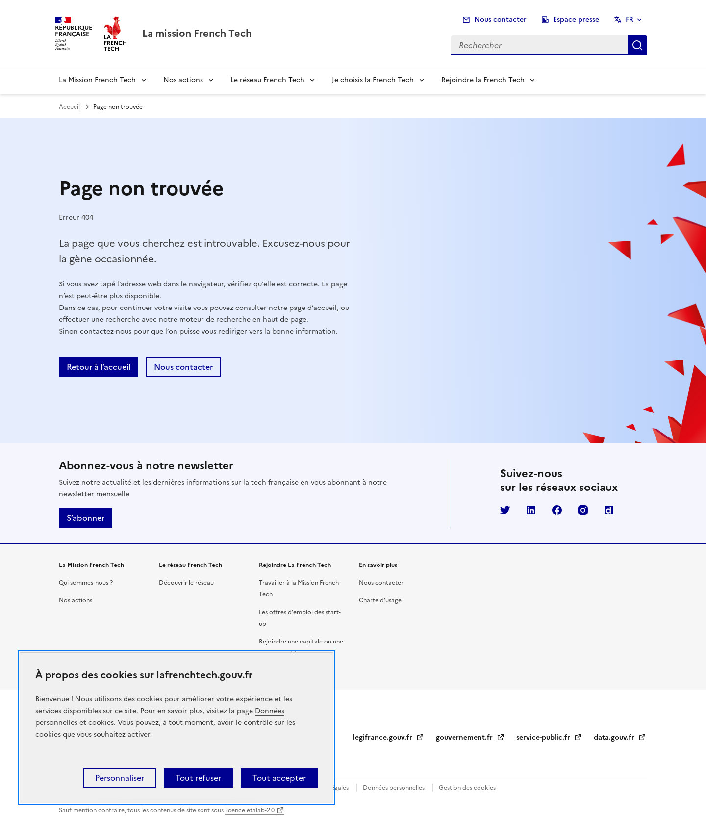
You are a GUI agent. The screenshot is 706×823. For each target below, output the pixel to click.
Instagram (583, 510)
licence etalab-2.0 (250, 810)
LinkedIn (531, 510)
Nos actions (183, 80)
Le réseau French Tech (267, 80)
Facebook (557, 510)
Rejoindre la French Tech (483, 80)
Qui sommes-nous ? (86, 582)
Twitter (505, 510)
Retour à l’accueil (98, 367)
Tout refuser (198, 778)
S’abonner (85, 518)
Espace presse (576, 19)
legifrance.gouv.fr (388, 737)
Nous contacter (500, 19)
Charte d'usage (380, 600)
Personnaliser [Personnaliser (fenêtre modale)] (119, 778)
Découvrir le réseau (186, 582)
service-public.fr (549, 737)
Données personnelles (394, 787)
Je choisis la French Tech (373, 80)
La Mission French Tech (97, 80)
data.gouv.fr (620, 737)
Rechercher (637, 45)
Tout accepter (279, 778)
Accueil (69, 107)
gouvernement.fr (470, 737)
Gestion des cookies (467, 787)
